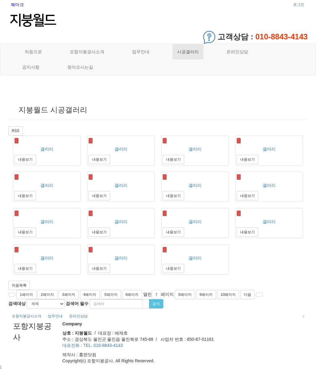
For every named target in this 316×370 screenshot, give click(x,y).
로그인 (298, 4)
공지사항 (31, 67)
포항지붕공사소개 (87, 51)
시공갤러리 (188, 51)
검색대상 (17, 303)
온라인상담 (237, 51)
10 (228, 294)
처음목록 (19, 285)
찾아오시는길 (80, 67)
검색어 (77, 303)
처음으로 (32, 51)
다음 (247, 294)
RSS (15, 131)
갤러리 (46, 149)
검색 (156, 304)
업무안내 (140, 51)
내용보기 (25, 159)
